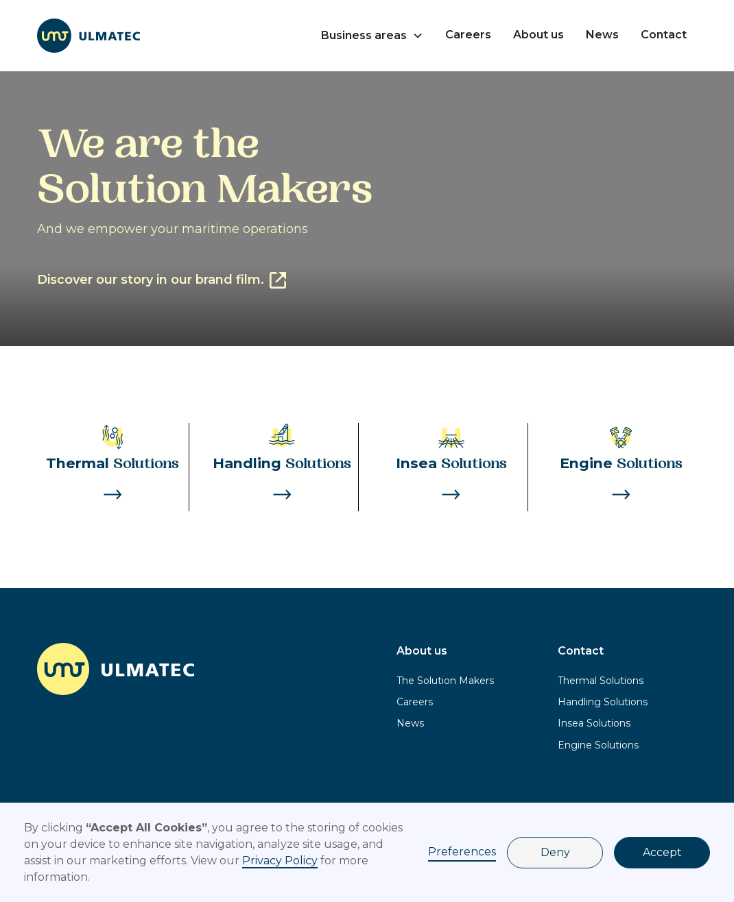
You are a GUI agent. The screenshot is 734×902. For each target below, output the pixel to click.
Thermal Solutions (600, 680)
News (602, 34)
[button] (372, 35)
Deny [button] (555, 852)
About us (538, 34)
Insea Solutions (594, 723)
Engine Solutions (598, 745)
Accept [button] (662, 852)
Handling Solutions (603, 702)
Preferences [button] (462, 851)
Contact (664, 34)
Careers (468, 34)
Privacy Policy (280, 860)
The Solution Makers (445, 680)
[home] (88, 36)
